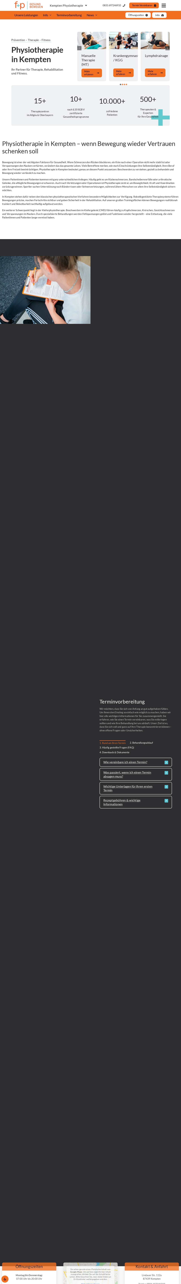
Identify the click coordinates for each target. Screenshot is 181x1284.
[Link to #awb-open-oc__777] (164, 5)
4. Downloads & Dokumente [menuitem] (114, 752)
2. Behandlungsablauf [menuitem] (141, 742)
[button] (120, 84)
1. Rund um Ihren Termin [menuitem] (113, 743)
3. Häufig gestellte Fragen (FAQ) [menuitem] (117, 747)
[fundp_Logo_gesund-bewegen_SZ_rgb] (28, 2)
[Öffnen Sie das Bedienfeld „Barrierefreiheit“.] (4, 1279)
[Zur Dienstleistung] (91, 56)
